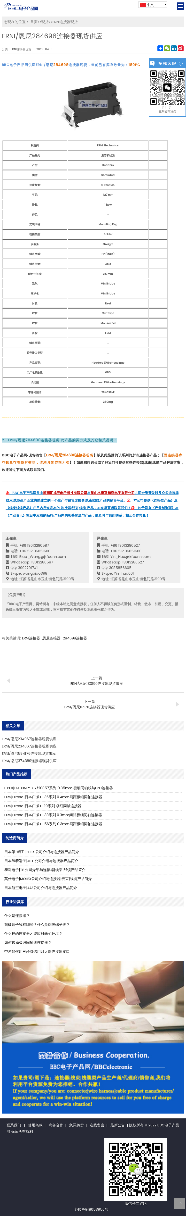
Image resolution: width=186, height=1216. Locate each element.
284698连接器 (75, 638)
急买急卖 (76, 1125)
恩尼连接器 (51, 638)
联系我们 (14, 1125)
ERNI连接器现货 (65, 21)
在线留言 (97, 1125)
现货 (45, 21)
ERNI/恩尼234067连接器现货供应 (29, 738)
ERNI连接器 (31, 638)
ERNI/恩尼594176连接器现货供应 (29, 753)
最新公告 (117, 1125)
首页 (34, 21)
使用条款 (35, 1125)
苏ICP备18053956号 (91, 1209)
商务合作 (56, 1125)
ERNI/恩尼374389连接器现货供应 (29, 760)
